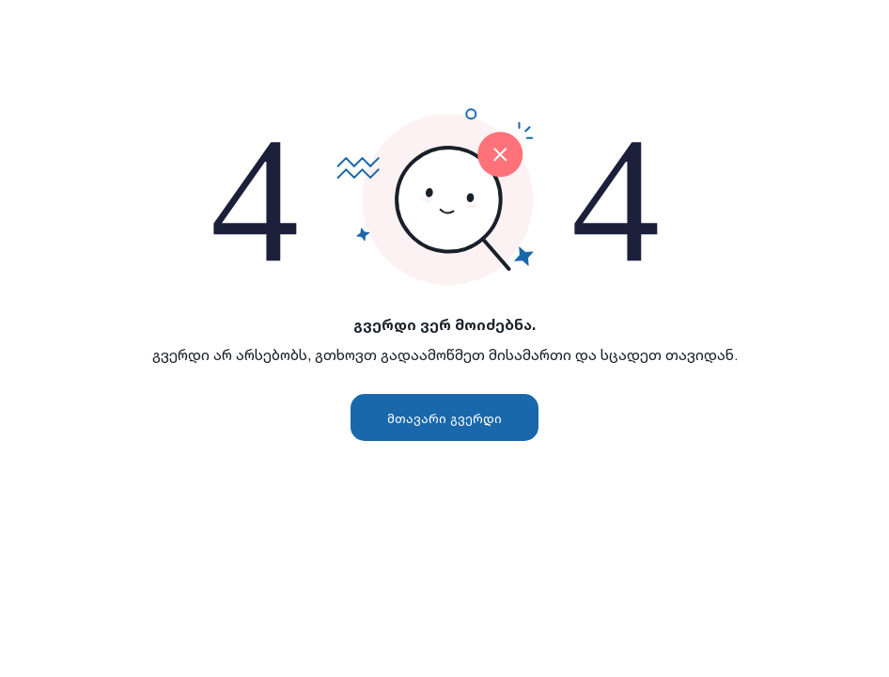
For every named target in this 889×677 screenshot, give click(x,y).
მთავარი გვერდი (444, 418)
